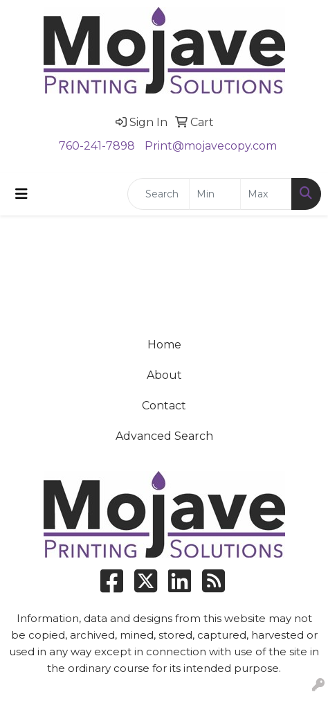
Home (164, 344)
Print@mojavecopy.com (211, 145)
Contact (164, 405)
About (164, 375)
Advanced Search (164, 436)
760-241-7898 (97, 145)
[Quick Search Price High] (266, 194)
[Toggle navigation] (21, 194)
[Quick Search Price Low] (215, 194)
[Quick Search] (158, 194)
